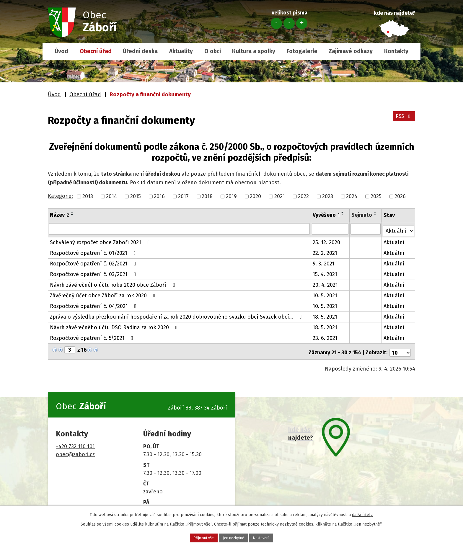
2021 (279, 196)
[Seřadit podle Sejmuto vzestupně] (375, 212)
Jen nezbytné (233, 536)
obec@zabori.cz (75, 449)
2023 (327, 196)
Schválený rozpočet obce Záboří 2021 (101, 240)
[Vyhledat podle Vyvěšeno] (330, 228)
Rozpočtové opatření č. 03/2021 (94, 272)
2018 (207, 196)
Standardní (289, 23)
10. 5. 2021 (325, 294)
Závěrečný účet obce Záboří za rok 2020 (104, 294)
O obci (212, 51)
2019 (231, 196)
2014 (111, 196)
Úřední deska (140, 51)
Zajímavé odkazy (351, 51)
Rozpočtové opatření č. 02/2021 (94, 262)
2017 (183, 196)
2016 (159, 196)
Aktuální (394, 240)
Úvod (61, 51)
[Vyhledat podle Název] (179, 228)
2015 (135, 196)
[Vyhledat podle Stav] (398, 228)
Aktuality (181, 51)
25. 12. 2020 (327, 240)
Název (59, 215)
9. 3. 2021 (324, 262)
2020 (255, 196)
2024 (351, 196)
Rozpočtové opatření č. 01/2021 (94, 251)
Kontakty (396, 51)
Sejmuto (362, 215)
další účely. (362, 513)
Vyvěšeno (326, 215)
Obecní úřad (96, 51)
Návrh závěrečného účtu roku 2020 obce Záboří (113, 283)
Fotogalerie (302, 51)
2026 (400, 196)
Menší (276, 23)
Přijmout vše (192, 536)
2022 (303, 196)
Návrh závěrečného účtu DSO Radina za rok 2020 (115, 325)
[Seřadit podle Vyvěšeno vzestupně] (343, 212)
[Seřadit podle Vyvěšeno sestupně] (343, 214)
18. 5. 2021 (325, 315)
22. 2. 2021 (325, 251)
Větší (301, 23)
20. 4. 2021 (325, 283)
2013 (87, 196)
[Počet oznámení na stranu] (400, 348)
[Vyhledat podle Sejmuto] (366, 228)
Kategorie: (60, 196)
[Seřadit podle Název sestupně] (72, 214)
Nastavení (273, 536)
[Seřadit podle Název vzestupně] (72, 212)
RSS (403, 119)
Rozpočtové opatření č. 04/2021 (94, 304)
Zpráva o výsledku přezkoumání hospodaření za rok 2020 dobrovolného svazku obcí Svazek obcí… (177, 315)
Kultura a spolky (253, 51)
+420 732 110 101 (75, 441)
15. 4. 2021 (325, 272)
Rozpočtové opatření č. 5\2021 (93, 336)
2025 (376, 196)
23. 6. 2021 (325, 336)
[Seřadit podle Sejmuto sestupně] (375, 214)
